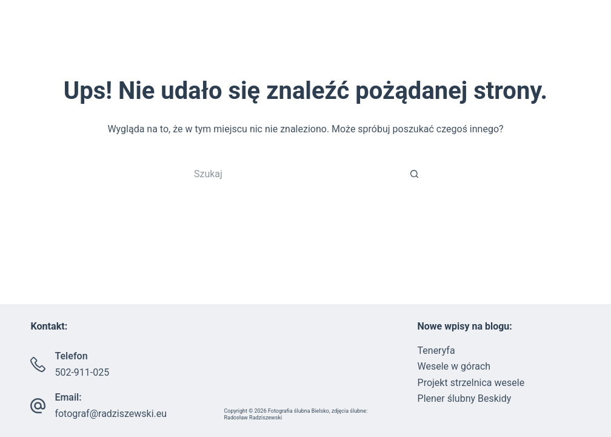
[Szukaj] (588, 36)
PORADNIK (417, 36)
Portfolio (328, 36)
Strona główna (222, 36)
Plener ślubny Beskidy (465, 398)
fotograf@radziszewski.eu (111, 413)
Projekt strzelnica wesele (471, 382)
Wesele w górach (454, 366)
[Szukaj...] (293, 173)
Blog (480, 36)
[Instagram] (40, 36)
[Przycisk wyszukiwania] (414, 173)
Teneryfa (436, 350)
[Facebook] (22, 36)
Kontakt (537, 36)
